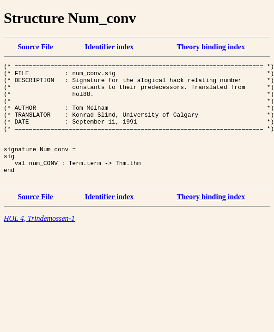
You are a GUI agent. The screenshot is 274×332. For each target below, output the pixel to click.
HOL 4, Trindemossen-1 (39, 242)
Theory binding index (211, 47)
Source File (35, 47)
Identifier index (109, 47)
